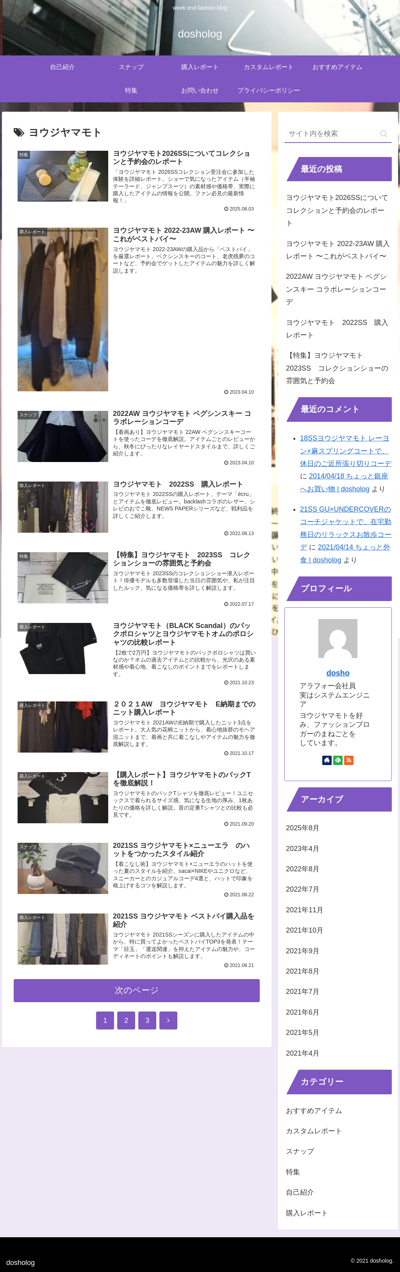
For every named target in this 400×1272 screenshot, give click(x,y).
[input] (337, 134)
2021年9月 (303, 951)
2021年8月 (303, 971)
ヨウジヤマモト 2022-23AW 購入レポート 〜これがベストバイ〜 (338, 250)
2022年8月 (303, 869)
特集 (293, 1172)
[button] (384, 133)
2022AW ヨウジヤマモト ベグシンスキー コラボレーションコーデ (336, 289)
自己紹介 (300, 1192)
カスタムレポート (314, 1131)
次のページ (137, 993)
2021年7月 (303, 991)
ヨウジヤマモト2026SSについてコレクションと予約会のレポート (337, 210)
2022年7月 (303, 889)
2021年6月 (303, 1012)
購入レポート (307, 1213)
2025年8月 (303, 828)
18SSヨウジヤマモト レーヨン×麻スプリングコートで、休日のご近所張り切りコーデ (345, 450)
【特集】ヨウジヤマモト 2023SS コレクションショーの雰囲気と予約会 (337, 368)
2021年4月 (303, 1053)
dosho (338, 673)
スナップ (300, 1151)
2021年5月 (303, 1033)
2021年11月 (304, 910)
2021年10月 (304, 930)
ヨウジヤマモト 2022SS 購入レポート (337, 329)
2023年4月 (303, 849)
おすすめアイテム (314, 1111)
